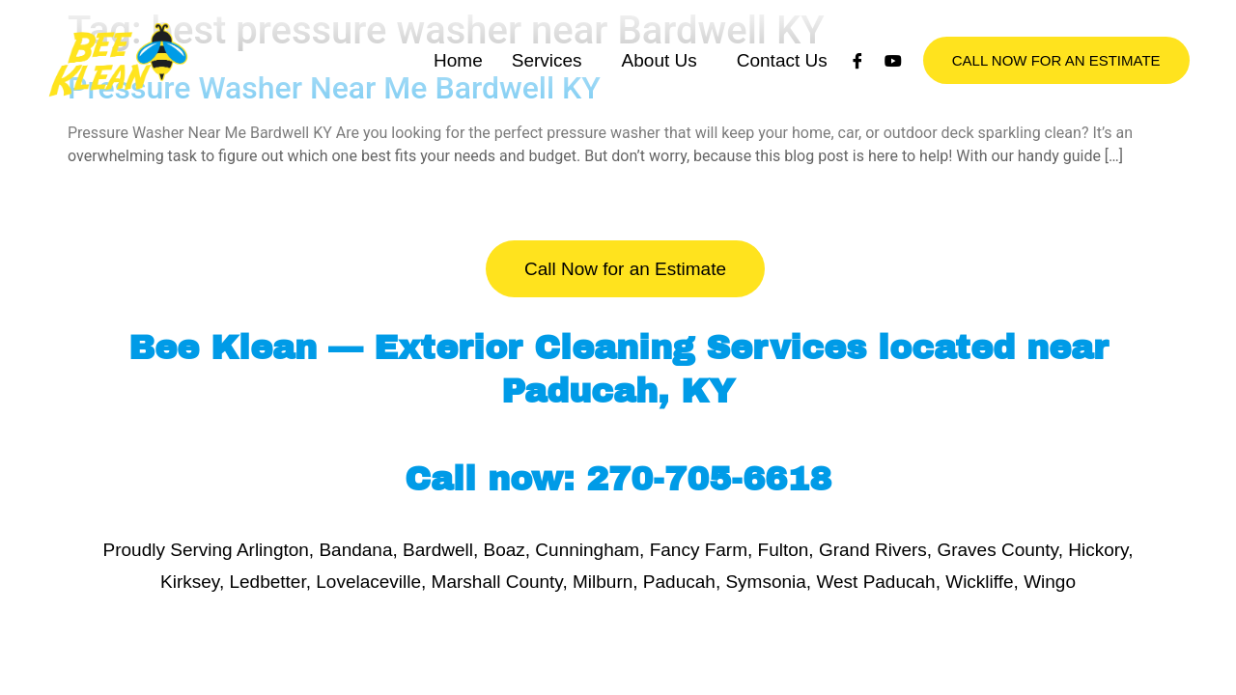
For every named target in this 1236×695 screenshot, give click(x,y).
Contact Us (782, 80)
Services (547, 80)
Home (458, 80)
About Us (659, 80)
